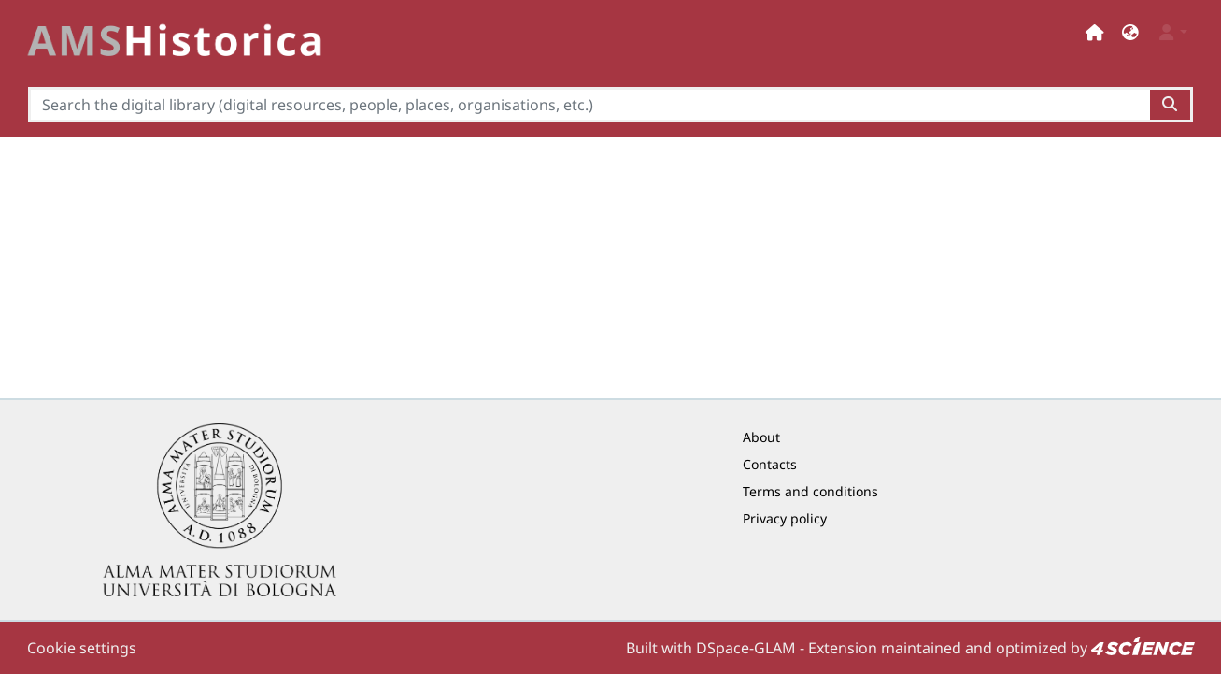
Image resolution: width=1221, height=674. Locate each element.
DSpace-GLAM (746, 648)
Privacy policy (785, 518)
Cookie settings (81, 648)
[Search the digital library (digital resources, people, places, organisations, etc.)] (589, 104)
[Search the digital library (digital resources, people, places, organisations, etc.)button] (1171, 104)
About (761, 437)
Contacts (770, 464)
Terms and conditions (810, 491)
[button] (1130, 32)
